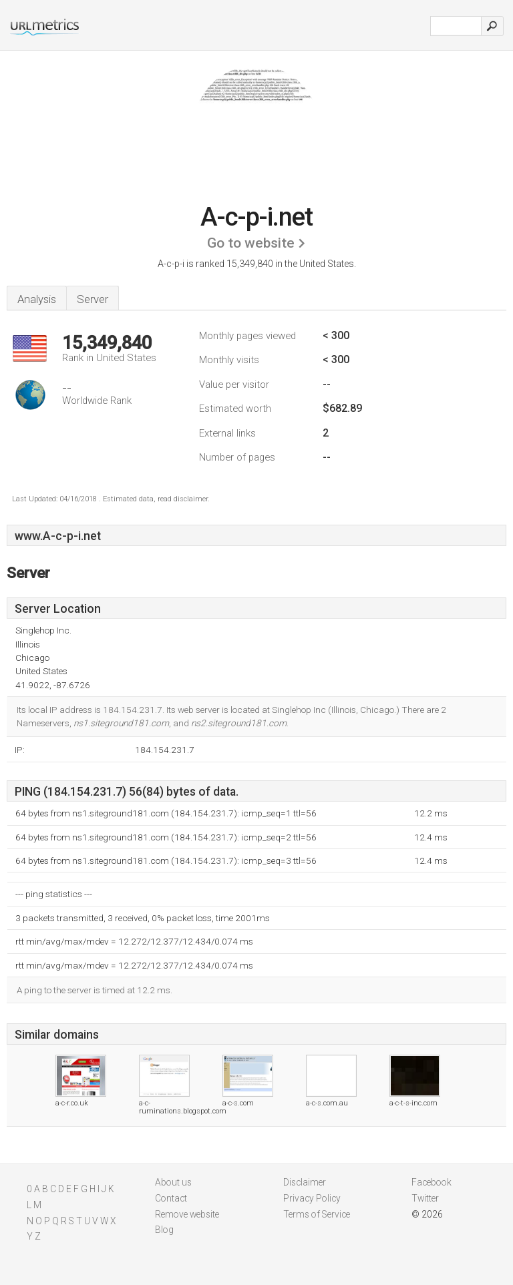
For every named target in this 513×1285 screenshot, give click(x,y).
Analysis (36, 299)
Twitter (425, 1198)
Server (92, 299)
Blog (164, 1229)
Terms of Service (316, 1214)
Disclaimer (304, 1182)
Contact (171, 1198)
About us (173, 1182)
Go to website (251, 243)
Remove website (187, 1214)
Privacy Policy (312, 1198)
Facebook (431, 1182)
